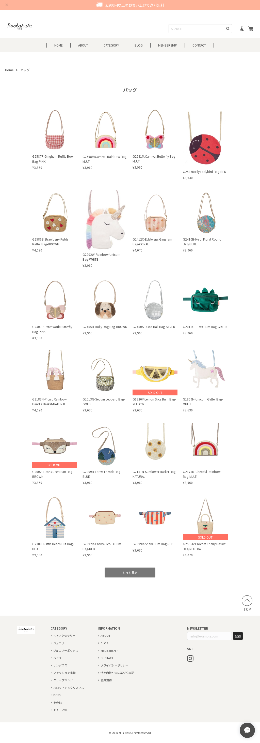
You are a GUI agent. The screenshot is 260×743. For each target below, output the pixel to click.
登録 (238, 636)
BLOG (139, 45)
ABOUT (83, 45)
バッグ (57, 658)
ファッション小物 (64, 673)
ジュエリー (60, 643)
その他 (57, 702)
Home (9, 70)
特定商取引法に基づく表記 (117, 673)
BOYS (57, 695)
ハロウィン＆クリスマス (68, 688)
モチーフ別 (60, 710)
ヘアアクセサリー (64, 635)
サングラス (60, 665)
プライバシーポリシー (114, 665)
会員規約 (106, 680)
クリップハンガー (64, 680)
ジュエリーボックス (65, 650)
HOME (58, 45)
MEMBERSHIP (109, 650)
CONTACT (199, 45)
